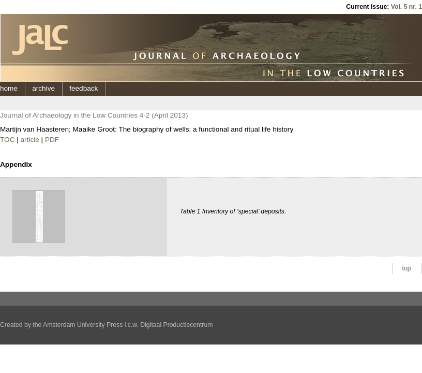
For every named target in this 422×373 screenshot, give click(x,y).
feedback (83, 88)
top (406, 268)
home (9, 88)
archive (43, 88)
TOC (7, 140)
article (30, 140)
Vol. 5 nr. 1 (406, 6)
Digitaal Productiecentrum (176, 324)
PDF (52, 140)
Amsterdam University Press (83, 324)
